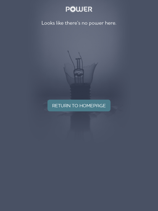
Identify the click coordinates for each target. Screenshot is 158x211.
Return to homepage (79, 105)
